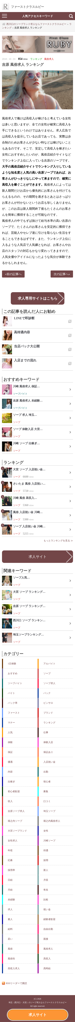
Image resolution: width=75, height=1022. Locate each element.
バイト (11, 693)
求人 (10, 909)
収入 (10, 801)
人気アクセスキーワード (37, 16)
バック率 (12, 703)
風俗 (10, 949)
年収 (10, 850)
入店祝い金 (49, 762)
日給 (10, 880)
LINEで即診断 (24, 318)
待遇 (45, 850)
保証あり (48, 752)
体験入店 (48, 742)
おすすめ (12, 673)
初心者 (47, 781)
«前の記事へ (13, 274)
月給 (10, 890)
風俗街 (11, 958)
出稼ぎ (11, 781)
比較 (45, 899)
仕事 (45, 732)
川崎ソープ (49, 840)
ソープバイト (15, 683)
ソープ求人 (49, 683)
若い (10, 939)
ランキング (49, 722)
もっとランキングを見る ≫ (58, 540)
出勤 (45, 772)
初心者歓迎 (14, 791)
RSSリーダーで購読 (16, 983)
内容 (10, 772)
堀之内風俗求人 (51, 821)
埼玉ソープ (49, 811)
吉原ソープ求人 (16, 811)
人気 (10, 732)
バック (47, 693)
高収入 (47, 958)
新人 (45, 870)
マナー (11, 722)
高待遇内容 (22, 332)
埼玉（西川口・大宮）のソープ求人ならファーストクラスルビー (38, 1002)
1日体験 (12, 663)
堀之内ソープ (15, 821)
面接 (45, 939)
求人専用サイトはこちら (37, 298)
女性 (45, 831)
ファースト (14, 713)
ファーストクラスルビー (23, 6)
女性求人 (12, 840)
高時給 (47, 968)
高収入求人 (14, 968)
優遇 (10, 762)
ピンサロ (48, 703)
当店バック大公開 (27, 346)
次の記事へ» (62, 274)
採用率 (11, 870)
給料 (10, 929)
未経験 (11, 899)
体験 (10, 742)
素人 (10, 919)
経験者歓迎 (49, 919)
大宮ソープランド (17, 831)
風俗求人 (48, 949)
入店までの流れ (25, 360)
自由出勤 (48, 929)
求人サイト (38, 1015)
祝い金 (47, 909)
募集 (45, 791)
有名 (45, 890)
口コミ (47, 801)
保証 (10, 752)
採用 (45, 860)
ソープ (47, 673)
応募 (10, 860)
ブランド (48, 713)
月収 (45, 880)
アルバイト (49, 663)
